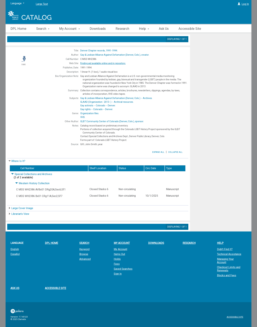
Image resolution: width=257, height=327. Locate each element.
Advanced (85, 268)
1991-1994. (99, 50)
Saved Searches (123, 278)
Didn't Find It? (225, 258)
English (14, 258)
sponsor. (112, 121)
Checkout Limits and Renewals (228, 278)
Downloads (98, 29)
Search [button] (42, 29)
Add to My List (220, 46)
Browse (83, 263)
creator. (114, 54)
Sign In (118, 282)
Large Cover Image (22, 217)
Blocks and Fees (226, 284)
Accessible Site (189, 29)
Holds (117, 268)
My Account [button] (69, 29)
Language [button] (16, 252)
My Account (120, 258)
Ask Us (164, 29)
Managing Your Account (225, 270)
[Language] (17, 3)
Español (15, 263)
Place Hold (202, 39)
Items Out (119, 263)
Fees (117, 273)
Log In (245, 4)
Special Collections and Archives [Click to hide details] (31, 183)
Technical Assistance (229, 263)
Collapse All (175, 161)
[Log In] (239, 4)
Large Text (42, 4)
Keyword (84, 258)
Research (122, 29)
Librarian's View (20, 223)
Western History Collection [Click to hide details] (32, 192)
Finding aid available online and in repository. (103, 63)
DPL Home (18, 29)
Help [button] (144, 29)
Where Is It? (18, 170)
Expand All (158, 161)
